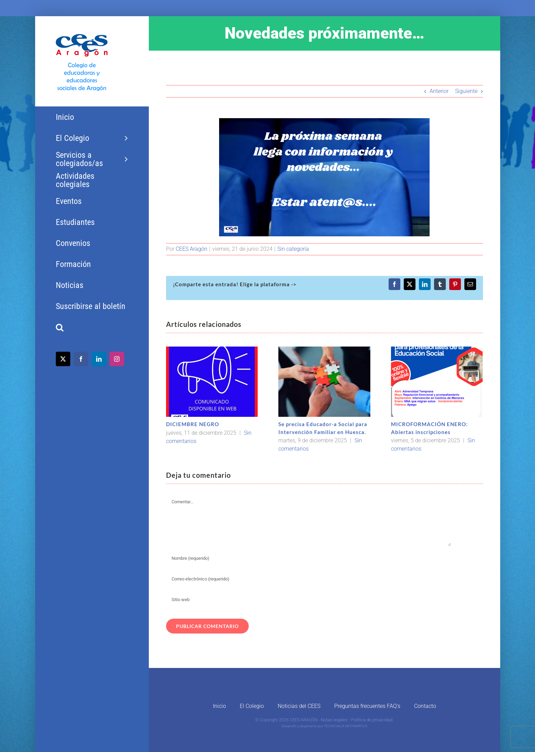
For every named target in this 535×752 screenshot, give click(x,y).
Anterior (439, 91)
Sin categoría (293, 249)
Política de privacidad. (372, 719)
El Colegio (252, 706)
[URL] (308, 599)
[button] (91, 327)
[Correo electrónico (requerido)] (308, 579)
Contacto (425, 706)
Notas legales (334, 719)
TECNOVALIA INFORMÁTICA (345, 726)
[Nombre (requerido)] (308, 558)
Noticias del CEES (299, 706)
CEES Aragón (191, 249)
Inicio (219, 706)
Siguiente (466, 91)
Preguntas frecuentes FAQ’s (367, 706)
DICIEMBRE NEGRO (192, 424)
